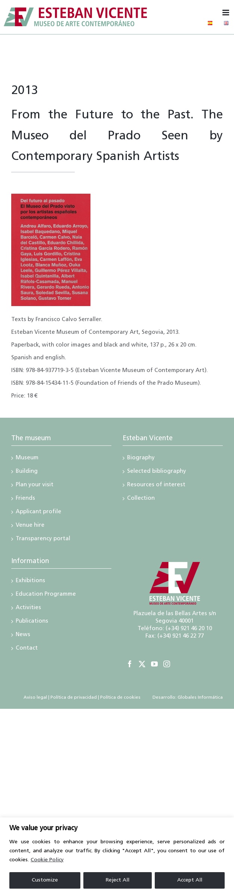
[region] (117, 856)
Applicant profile (38, 512)
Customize (45, 880)
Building (27, 472)
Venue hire (30, 526)
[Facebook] (129, 663)
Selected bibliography (156, 472)
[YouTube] (154, 663)
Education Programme (46, 595)
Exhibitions (30, 581)
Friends (25, 499)
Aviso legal (35, 697)
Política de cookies (120, 697)
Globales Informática (199, 697)
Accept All (189, 880)
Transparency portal (43, 539)
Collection (141, 499)
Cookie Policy (47, 860)
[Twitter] (142, 663)
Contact (27, 649)
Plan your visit (34, 485)
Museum (27, 458)
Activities (28, 608)
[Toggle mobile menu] (226, 12)
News (23, 635)
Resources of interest (156, 485)
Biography (141, 458)
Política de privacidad (73, 697)
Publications (32, 622)
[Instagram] (166, 663)
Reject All (117, 880)
